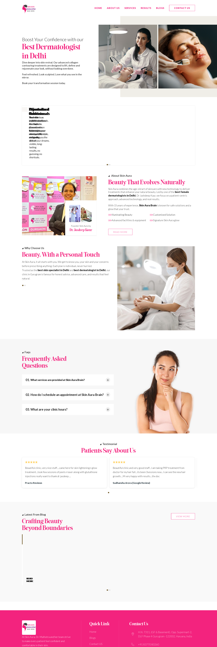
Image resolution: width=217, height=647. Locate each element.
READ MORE (120, 195)
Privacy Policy (97, 628)
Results (146, 8)
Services (130, 8)
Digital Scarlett (138, 643)
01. (55, 343)
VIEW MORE (183, 480)
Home (92, 597)
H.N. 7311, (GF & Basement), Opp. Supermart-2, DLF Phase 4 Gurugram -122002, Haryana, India (165, 600)
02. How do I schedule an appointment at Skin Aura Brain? (65, 358)
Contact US (182, 8)
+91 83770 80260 (148, 610)
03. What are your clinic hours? (46, 373)
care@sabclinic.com (149, 619)
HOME (98, 8)
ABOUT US (113, 8)
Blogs (160, 8)
